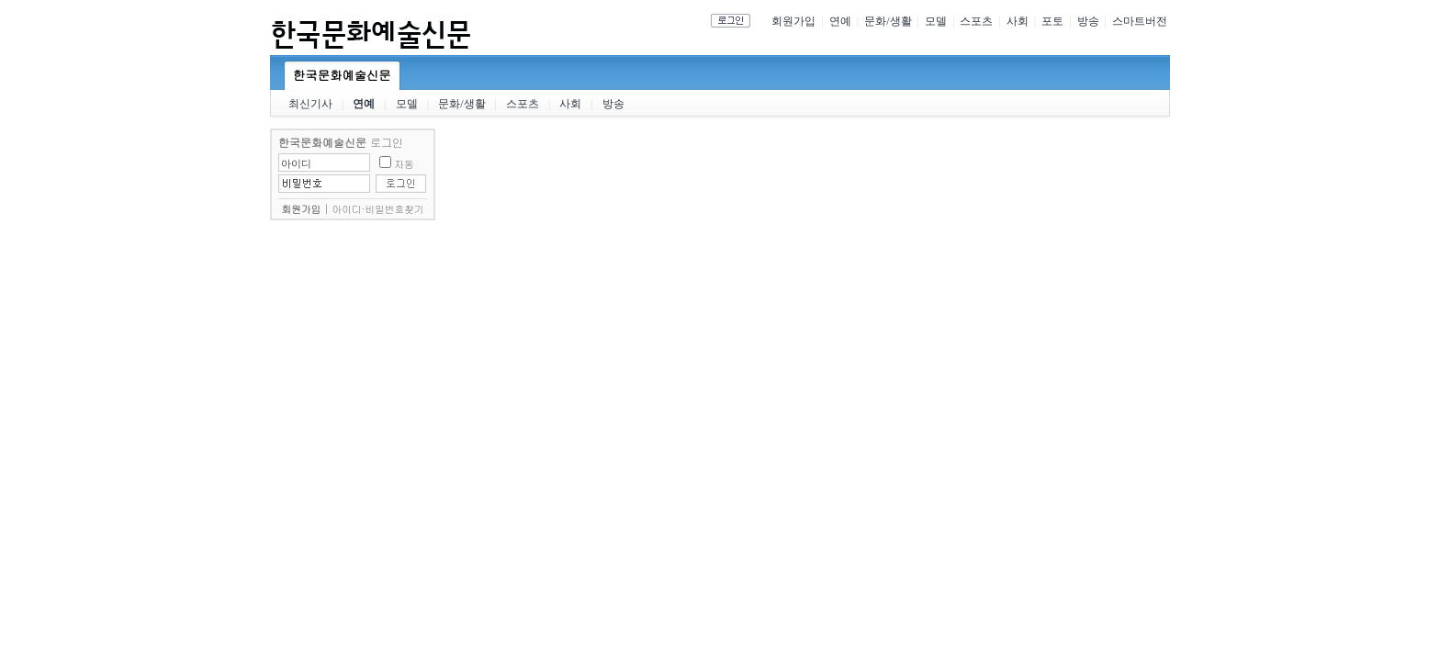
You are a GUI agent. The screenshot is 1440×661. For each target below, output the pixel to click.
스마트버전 (1139, 21)
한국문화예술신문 (342, 75)
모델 (936, 21)
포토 (1052, 21)
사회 (1018, 21)
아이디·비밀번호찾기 (378, 209)
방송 (1088, 21)
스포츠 (976, 21)
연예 (840, 21)
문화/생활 (887, 21)
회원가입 (793, 21)
